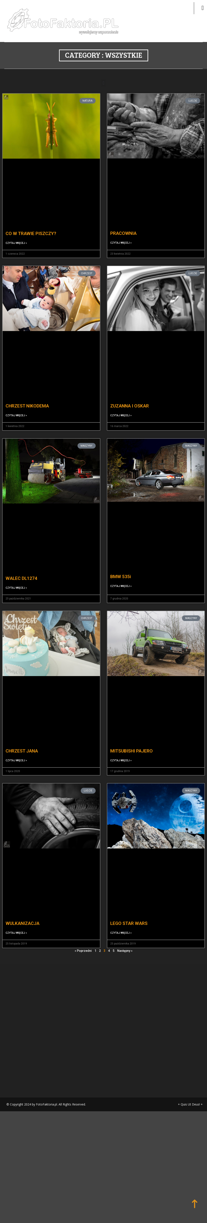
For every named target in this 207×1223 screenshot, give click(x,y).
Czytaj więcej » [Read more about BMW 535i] (121, 575)
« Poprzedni (83, 940)
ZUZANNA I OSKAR (129, 395)
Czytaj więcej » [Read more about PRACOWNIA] (121, 232)
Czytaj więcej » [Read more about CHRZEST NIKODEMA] (16, 405)
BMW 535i (120, 566)
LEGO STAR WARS (129, 913)
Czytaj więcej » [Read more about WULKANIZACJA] (16, 922)
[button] (103, 72)
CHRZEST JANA (22, 740)
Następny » (124, 940)
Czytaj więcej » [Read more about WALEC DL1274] (16, 577)
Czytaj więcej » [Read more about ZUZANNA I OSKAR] (121, 405)
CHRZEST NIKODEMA (27, 395)
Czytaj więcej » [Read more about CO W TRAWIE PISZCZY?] (16, 232)
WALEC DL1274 (21, 568)
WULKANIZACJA (22, 913)
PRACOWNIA (123, 223)
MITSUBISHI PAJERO (131, 740)
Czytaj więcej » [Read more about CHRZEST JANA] (16, 749)
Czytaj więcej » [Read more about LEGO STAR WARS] (121, 922)
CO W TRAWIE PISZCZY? (31, 223)
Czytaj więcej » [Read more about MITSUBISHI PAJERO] (121, 749)
